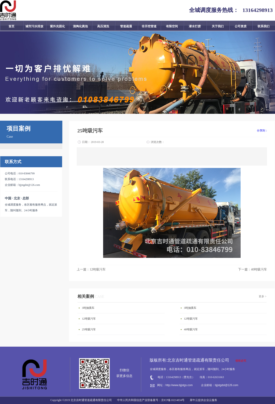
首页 (11, 26)
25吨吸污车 (89, 329)
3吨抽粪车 (88, 307)
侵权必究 (240, 360)
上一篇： (91, 269)
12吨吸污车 (89, 318)
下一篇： (252, 269)
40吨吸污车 (191, 329)
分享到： (262, 130)
